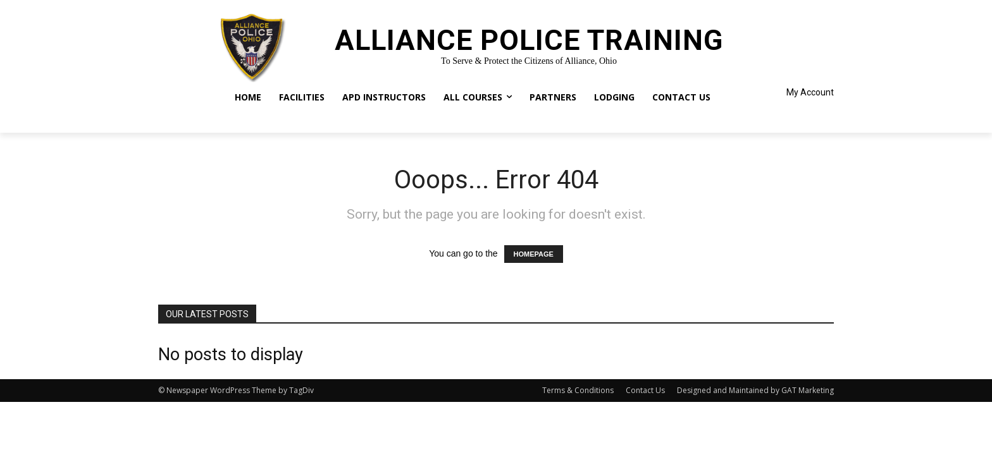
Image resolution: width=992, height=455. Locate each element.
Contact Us (645, 390)
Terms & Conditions (578, 390)
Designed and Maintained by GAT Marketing (755, 390)
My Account (810, 92)
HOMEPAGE (534, 254)
